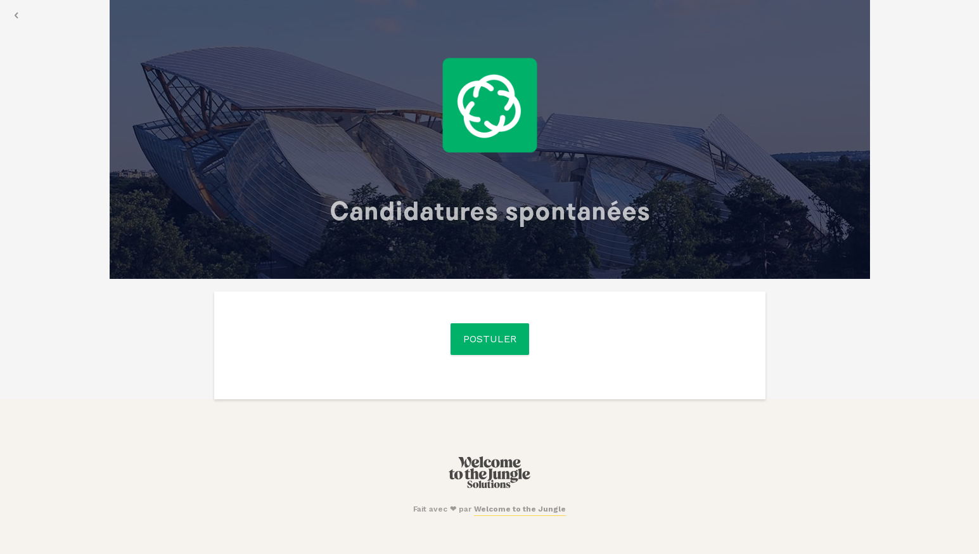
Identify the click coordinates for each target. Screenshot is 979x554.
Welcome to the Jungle (520, 509)
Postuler (489, 339)
